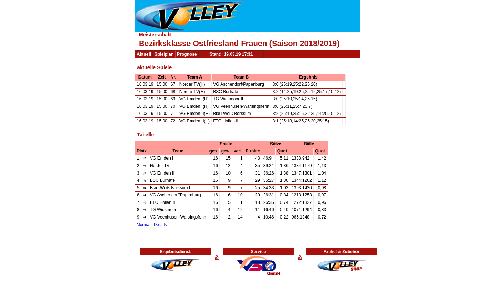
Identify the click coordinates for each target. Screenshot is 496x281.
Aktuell (144, 54)
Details (160, 224)
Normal (144, 224)
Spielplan (164, 54)
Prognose (187, 54)
